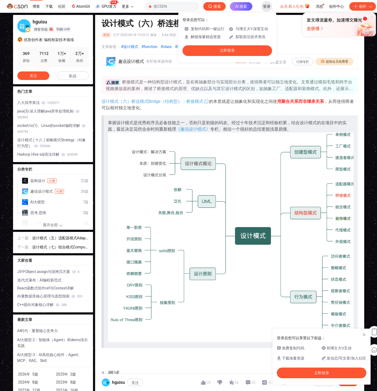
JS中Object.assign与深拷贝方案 (48, 271)
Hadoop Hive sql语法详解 (47, 154)
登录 (266, 6)
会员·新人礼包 (295, 6)
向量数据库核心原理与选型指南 (49, 296)
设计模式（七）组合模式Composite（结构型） (60, 247)
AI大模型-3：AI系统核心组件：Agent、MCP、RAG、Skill (49, 358)
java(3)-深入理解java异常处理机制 (48, 114)
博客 (36, 6)
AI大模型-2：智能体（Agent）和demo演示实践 (52, 343)
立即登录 (227, 51)
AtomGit (80, 6)
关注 (33, 76)
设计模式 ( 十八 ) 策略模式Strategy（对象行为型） (51, 143)
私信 (72, 76)
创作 (362, 6)
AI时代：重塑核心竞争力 (37, 331)
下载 (49, 6)
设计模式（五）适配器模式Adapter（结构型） (59, 238)
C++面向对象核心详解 (42, 305)
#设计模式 (130, 47)
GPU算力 (106, 5)
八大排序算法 (38, 102)
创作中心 (336, 6)
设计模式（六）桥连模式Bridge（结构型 (140, 101)
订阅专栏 (302, 62)
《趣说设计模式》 (193, 129)
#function (149, 47)
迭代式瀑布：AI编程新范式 (39, 280)
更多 (127, 6)
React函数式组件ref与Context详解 (45, 288)
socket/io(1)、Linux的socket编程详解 (51, 128)
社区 (62, 6)
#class (166, 47)
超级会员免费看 (334, 61)
